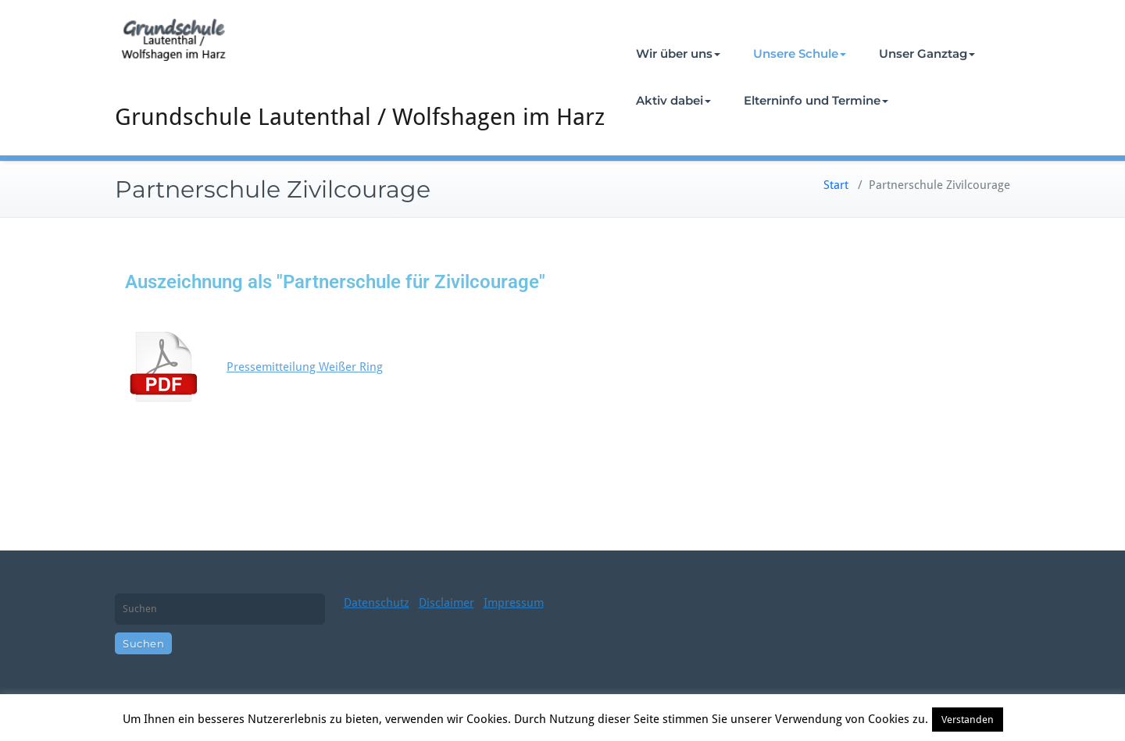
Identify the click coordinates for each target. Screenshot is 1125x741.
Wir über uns (678, 53)
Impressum (514, 603)
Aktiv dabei (673, 100)
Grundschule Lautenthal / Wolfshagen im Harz (360, 116)
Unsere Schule (799, 53)
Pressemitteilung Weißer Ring (305, 367)
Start (835, 185)
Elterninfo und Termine (816, 100)
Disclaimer (446, 603)
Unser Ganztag (927, 53)
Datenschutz (376, 603)
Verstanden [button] (967, 719)
